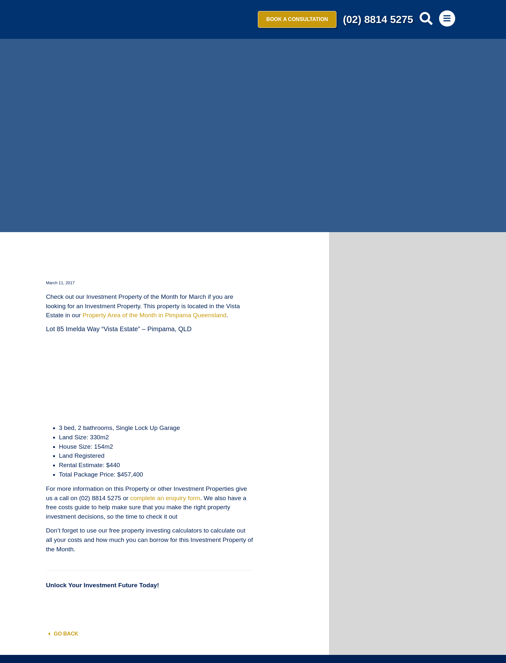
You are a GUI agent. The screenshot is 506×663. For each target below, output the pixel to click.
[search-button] (426, 18)
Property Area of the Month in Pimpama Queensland (154, 315)
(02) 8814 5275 (378, 19)
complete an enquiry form (165, 498)
